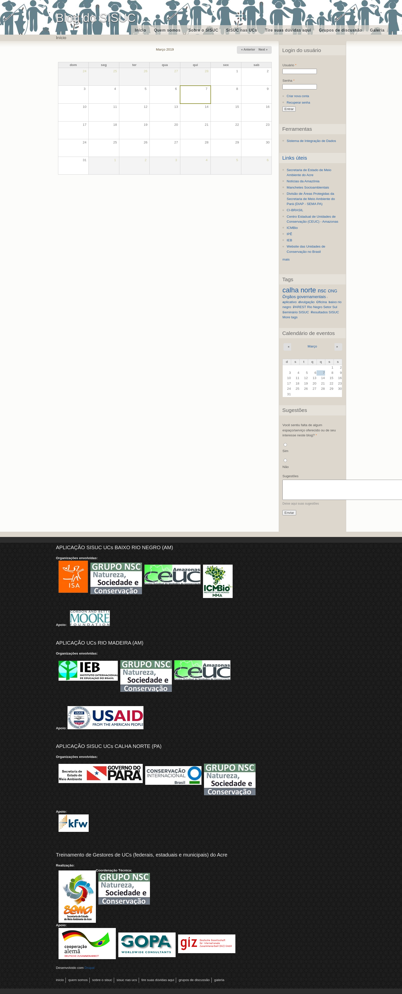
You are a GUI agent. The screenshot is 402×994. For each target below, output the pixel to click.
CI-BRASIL (295, 210)
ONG (332, 291)
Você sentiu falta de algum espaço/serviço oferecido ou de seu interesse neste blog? (309, 430)
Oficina (321, 302)
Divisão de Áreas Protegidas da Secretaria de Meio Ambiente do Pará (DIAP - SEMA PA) (311, 199)
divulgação (306, 302)
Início (140, 30)
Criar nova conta (298, 96)
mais (286, 259)
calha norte (299, 290)
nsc (322, 290)
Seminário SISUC (295, 312)
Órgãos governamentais (304, 296)
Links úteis (294, 158)
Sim (285, 451)
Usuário (289, 65)
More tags (289, 317)
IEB (289, 240)
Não (285, 467)
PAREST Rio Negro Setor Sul (315, 307)
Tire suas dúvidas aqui (288, 30)
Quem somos (167, 30)
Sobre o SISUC (203, 30)
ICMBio (292, 228)
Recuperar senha (298, 102)
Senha (288, 80)
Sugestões (290, 476)
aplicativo (289, 302)
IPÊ (289, 234)
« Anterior (248, 49)
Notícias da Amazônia (303, 181)
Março (312, 346)
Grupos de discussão (340, 30)
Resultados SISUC (325, 312)
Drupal (89, 968)
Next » (263, 49)
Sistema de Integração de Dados (311, 141)
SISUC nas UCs (241, 30)
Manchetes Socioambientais (308, 187)
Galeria (377, 30)
